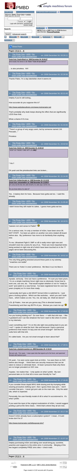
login (22, 14)
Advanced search (19, 34)
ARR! (28, 54)
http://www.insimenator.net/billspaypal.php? (26, 423)
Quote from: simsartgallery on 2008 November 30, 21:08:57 (29, 182)
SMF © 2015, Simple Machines (46, 465)
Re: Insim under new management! (24, 55)
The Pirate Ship (18, 54)
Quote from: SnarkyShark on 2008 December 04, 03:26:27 (28, 59)
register (28, 14)
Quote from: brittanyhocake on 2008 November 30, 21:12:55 (29, 180)
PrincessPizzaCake (53, 32)
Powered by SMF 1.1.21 (28, 465)
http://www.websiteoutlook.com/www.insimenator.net (30, 107)
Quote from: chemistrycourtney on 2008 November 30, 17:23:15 (30, 349)
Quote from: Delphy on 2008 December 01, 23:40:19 (26, 148)
